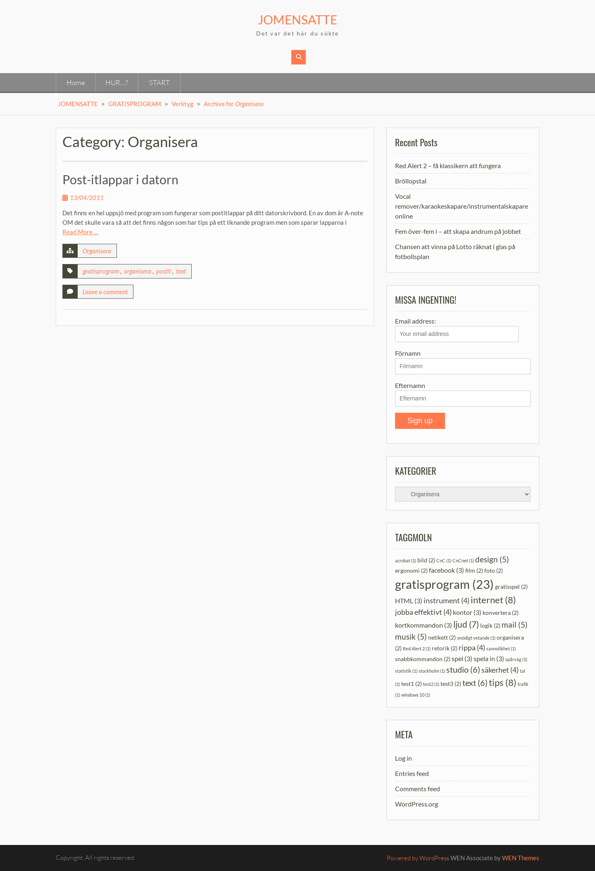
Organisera (97, 251)
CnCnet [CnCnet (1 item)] (463, 560)
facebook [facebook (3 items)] (446, 570)
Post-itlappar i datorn (120, 179)
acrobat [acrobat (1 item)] (405, 560)
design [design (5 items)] (492, 559)
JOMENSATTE (297, 19)
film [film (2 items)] (474, 570)
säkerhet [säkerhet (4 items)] (500, 670)
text (181, 271)
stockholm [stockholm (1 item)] (432, 670)
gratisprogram (101, 271)
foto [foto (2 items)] (493, 570)
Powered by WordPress (418, 858)
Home (76, 82)
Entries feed (412, 773)
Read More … (80, 232)
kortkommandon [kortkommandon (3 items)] (423, 625)
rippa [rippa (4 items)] (472, 647)
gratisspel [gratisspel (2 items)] (511, 586)
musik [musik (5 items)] (411, 636)
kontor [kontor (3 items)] (467, 612)
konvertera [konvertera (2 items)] (501, 612)
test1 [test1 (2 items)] (411, 683)
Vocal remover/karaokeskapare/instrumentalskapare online (461, 206)
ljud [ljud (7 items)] (466, 624)
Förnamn (408, 353)
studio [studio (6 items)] (463, 669)
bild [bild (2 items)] (426, 560)
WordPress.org (416, 804)
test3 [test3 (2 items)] (450, 683)
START (159, 82)
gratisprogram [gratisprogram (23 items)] (444, 584)
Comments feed (417, 788)
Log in (403, 758)
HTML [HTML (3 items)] (408, 600)
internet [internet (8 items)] (493, 599)
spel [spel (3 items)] (462, 658)
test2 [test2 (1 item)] (431, 684)
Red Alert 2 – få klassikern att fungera (448, 165)
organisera (137, 271)
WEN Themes (520, 857)
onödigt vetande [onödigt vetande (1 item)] (476, 637)
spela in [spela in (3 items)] (489, 658)
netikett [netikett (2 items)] (442, 637)
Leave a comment (105, 291)
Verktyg (182, 103)
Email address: (457, 329)
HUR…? (116, 82)
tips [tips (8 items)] (502, 682)
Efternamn (410, 385)
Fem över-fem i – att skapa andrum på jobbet (458, 231)
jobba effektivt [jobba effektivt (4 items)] (423, 612)
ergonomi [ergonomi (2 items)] (411, 570)
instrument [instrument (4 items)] (446, 600)
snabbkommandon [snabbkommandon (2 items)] (422, 658)
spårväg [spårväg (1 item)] (516, 659)
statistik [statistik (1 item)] (406, 670)
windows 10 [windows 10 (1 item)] (415, 694)
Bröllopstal (410, 181)
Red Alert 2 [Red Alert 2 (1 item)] (417, 648)
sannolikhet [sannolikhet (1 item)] (501, 648)
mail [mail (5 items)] (515, 624)
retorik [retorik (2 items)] (444, 648)
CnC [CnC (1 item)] (443, 560)
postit (163, 271)
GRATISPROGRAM (134, 103)
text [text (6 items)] (475, 683)
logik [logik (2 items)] (490, 625)
